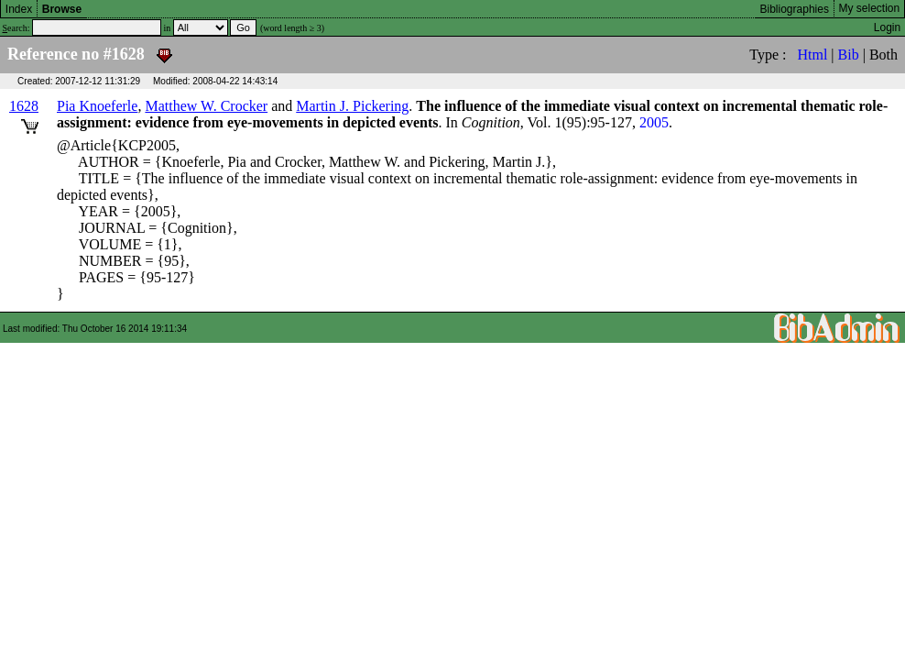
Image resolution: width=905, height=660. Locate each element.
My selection (869, 8)
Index (18, 9)
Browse (62, 9)
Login (887, 27)
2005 (654, 122)
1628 (23, 106)
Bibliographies (794, 9)
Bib (848, 54)
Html (812, 54)
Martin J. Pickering (352, 106)
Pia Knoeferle (97, 106)
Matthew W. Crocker (206, 106)
